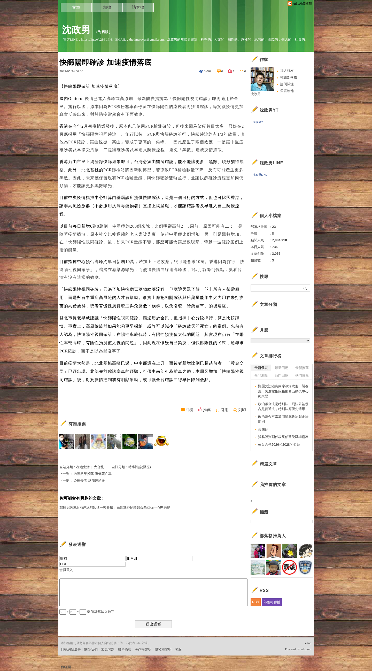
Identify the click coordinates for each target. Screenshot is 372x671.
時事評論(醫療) (139, 467)
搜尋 (305, 288)
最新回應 (281, 368)
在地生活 (83, 467)
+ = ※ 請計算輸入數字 (86, 612)
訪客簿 (138, 7)
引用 (224, 410)
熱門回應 (281, 375)
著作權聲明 (143, 649)
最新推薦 (302, 368)
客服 (178, 649)
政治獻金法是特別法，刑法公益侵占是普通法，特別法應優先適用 (283, 406)
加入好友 (287, 71)
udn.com (305, 649)
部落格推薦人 (273, 536)
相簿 (107, 7)
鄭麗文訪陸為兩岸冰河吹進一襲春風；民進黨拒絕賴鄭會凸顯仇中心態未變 (114, 508)
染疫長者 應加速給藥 (89, 480)
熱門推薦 (302, 375)
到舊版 (103, 32)
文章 (76, 7)
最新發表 (261, 368)
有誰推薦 (77, 424)
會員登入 (66, 570)
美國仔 (263, 429)
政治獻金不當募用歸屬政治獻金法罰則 (283, 419)
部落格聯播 (272, 602)
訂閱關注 (287, 84)
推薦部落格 (288, 77)
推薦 (207, 410)
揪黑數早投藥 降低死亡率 (92, 474)
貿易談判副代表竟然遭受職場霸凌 (283, 437)
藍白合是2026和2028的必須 (279, 444)
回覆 (189, 410)
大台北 (99, 467)
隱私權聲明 (163, 649)
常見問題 (107, 649)
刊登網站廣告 (71, 649)
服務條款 (124, 649)
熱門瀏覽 (261, 375)
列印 (242, 410)
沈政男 (76, 30)
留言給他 (287, 91)
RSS (255, 602)
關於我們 (91, 649)
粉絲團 (66, 667)
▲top (307, 643)
